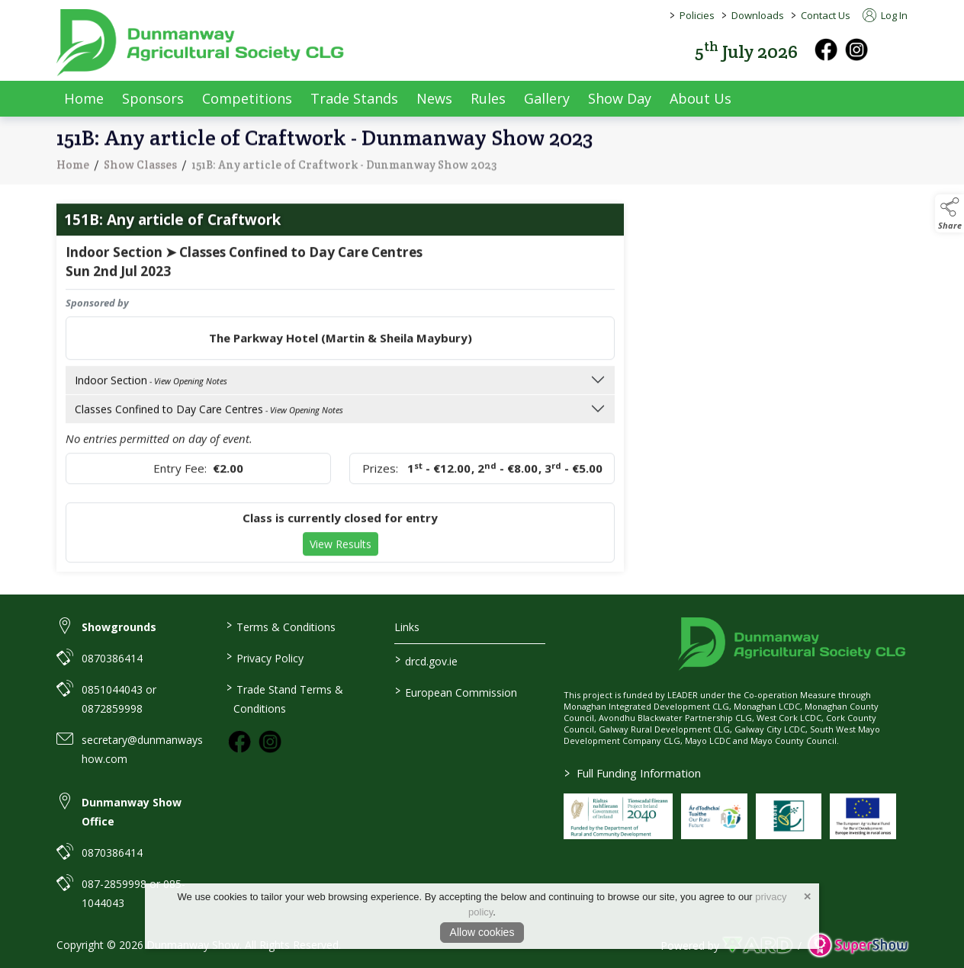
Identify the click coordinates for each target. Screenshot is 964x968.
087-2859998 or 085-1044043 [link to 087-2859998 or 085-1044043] (133, 893)
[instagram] (856, 49)
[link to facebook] (239, 741)
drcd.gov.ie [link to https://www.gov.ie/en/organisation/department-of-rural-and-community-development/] (426, 660)
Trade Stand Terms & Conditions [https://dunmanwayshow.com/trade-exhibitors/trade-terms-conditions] (284, 698)
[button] (897, 50)
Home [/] (84, 98)
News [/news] (434, 98)
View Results (340, 555)
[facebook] (826, 49)
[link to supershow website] (858, 945)
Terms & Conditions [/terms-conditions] (280, 625)
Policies (697, 15)
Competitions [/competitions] (247, 98)
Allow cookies (482, 932)
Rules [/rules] (488, 98)
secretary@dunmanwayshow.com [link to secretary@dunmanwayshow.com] (142, 749)
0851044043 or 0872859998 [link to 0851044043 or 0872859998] (119, 699)
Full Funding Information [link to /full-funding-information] (632, 772)
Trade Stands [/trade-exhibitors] (354, 98)
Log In (885, 15)
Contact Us (825, 15)
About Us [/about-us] (700, 98)
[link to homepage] (201, 42)
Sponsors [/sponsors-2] (153, 98)
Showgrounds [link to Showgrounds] (119, 627)
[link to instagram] (270, 741)
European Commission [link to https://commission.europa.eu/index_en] (456, 691)
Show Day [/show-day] (619, 98)
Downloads (757, 15)
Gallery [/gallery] (547, 98)
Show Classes (140, 175)
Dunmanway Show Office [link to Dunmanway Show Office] (132, 812)
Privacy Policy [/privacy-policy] (264, 657)
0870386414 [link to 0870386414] (112, 658)
